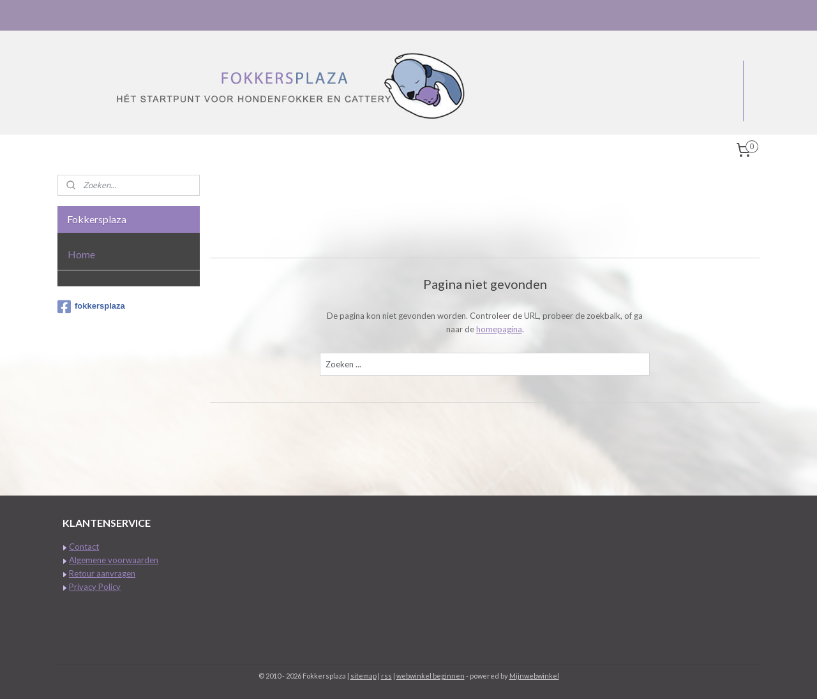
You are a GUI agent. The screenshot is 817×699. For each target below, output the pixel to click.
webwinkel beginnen (430, 676)
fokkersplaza (91, 306)
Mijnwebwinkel (534, 676)
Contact (84, 546)
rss (386, 676)
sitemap (363, 676)
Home (81, 254)
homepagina (499, 329)
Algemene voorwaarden (113, 560)
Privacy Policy (95, 587)
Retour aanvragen (102, 573)
